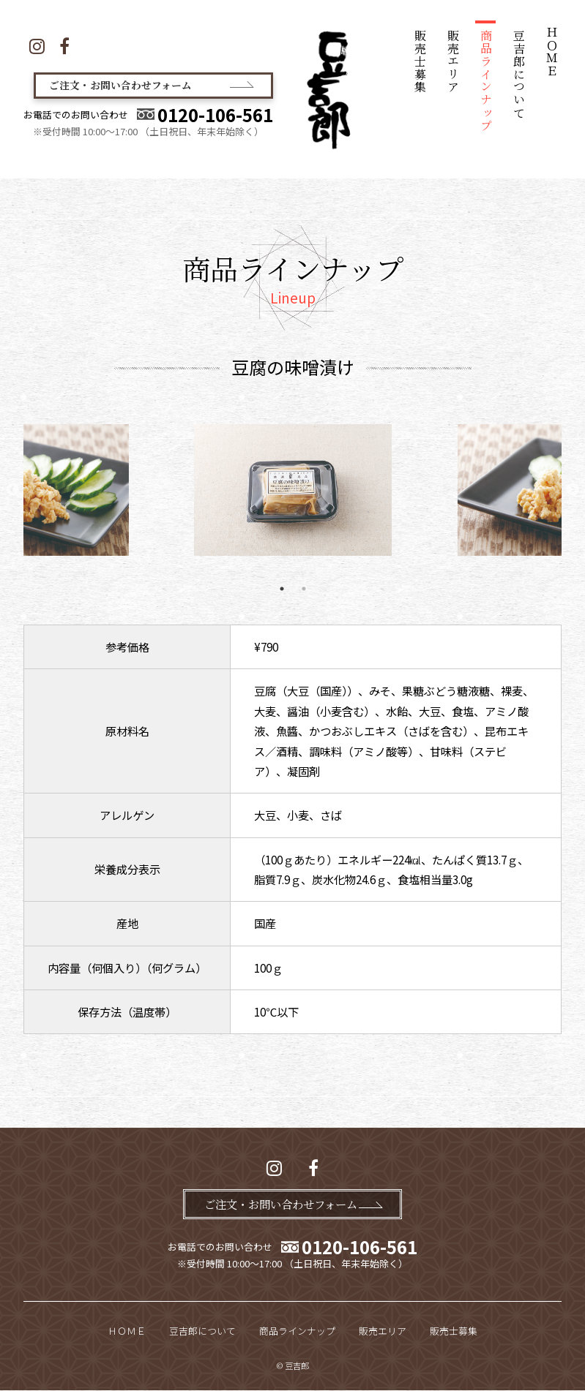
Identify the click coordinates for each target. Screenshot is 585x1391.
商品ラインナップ (485, 80)
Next (572, 490)
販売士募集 (420, 61)
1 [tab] (282, 588)
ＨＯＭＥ (551, 52)
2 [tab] (304, 588)
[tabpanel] (293, 490)
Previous (12, 490)
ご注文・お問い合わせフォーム (130, 87)
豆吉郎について (518, 74)
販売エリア (453, 61)
